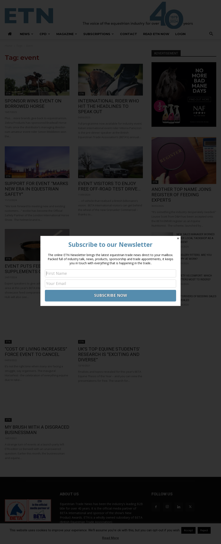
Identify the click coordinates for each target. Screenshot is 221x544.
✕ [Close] (178, 238)
